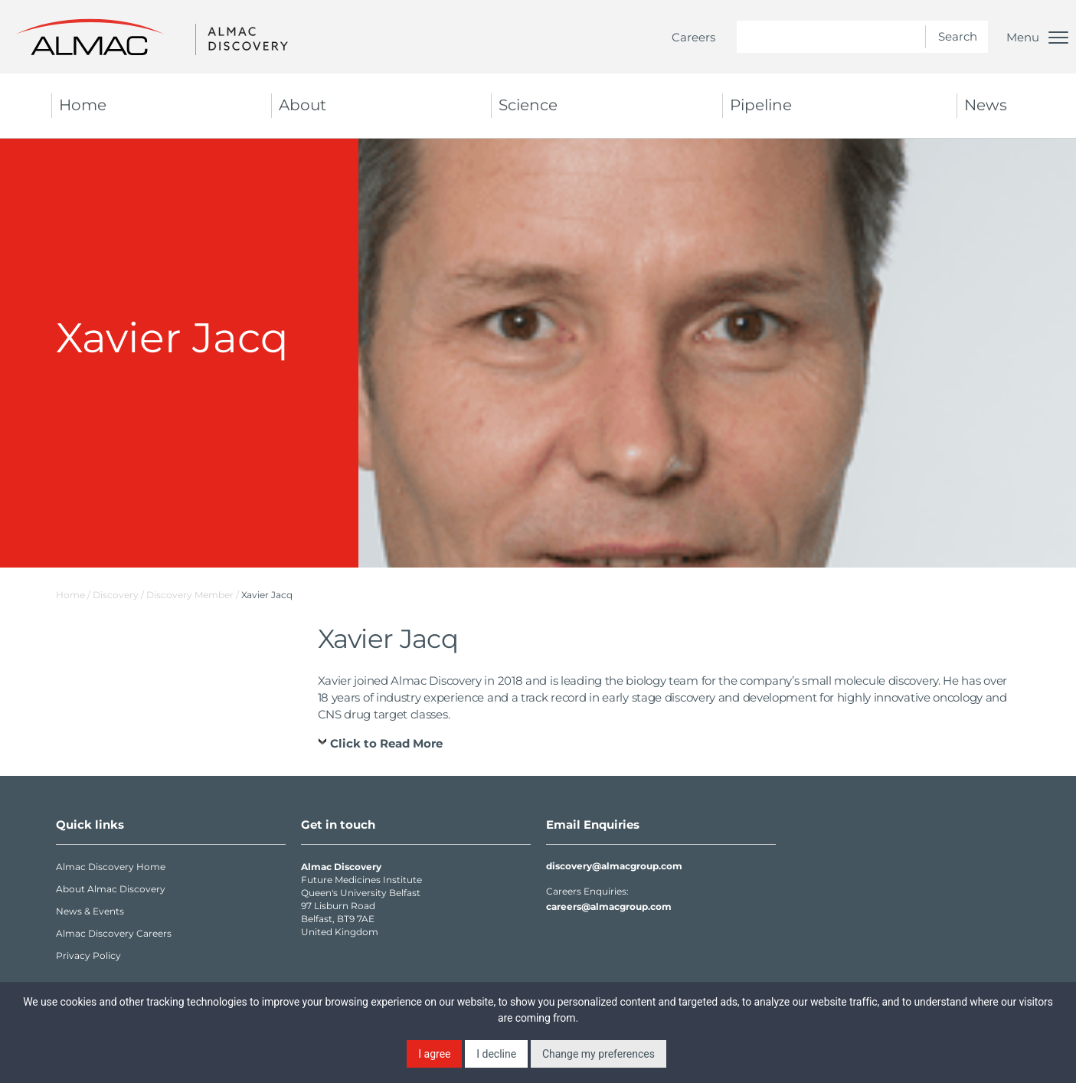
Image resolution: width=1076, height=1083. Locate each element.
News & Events (90, 911)
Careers (693, 37)
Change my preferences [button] (598, 1054)
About (302, 105)
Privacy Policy (88, 955)
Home (82, 105)
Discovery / (119, 594)
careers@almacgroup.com (609, 906)
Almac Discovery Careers (114, 933)
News (985, 105)
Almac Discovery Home (110, 866)
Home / (73, 594)
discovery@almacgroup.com (614, 866)
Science (528, 105)
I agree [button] (434, 1054)
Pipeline (761, 105)
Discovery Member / (193, 594)
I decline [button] (496, 1054)
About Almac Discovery (110, 889)
